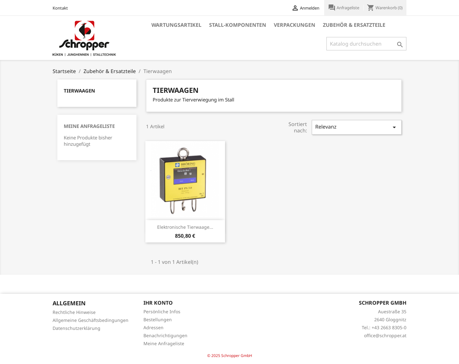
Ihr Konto (158, 302)
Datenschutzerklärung (76, 328)
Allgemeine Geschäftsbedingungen (90, 320)
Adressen (153, 327)
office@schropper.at (385, 335)
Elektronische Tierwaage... (185, 227)
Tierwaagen (79, 90)
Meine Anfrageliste (89, 126)
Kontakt (60, 8)
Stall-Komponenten (237, 24)
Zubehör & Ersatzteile (354, 24)
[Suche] (366, 43)
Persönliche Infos (161, 311)
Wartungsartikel (176, 24)
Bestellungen (157, 319)
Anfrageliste (344, 8)
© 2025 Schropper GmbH (229, 355)
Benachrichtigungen (165, 335)
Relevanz (356, 127)
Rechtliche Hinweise (74, 312)
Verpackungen (294, 24)
